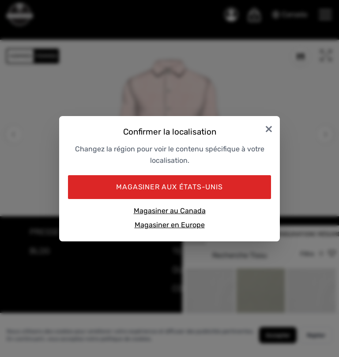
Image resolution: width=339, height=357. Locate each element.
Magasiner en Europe (170, 225)
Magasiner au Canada (170, 211)
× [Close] (269, 128)
